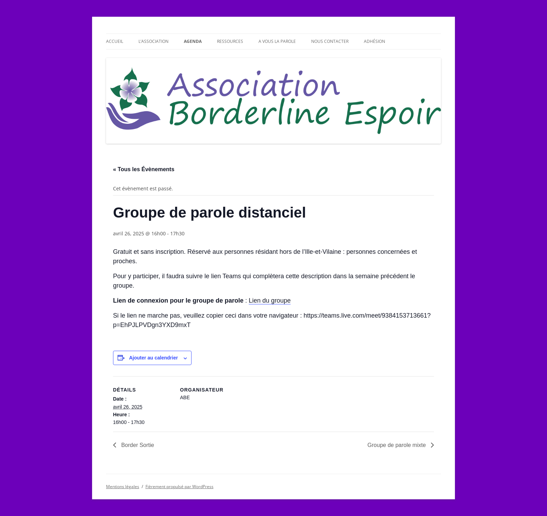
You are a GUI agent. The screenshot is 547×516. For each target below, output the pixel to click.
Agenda (193, 41)
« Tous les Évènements (143, 169)
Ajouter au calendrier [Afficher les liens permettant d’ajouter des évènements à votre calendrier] (153, 358)
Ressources (230, 41)
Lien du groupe (270, 300)
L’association (153, 41)
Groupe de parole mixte (397, 445)
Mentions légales (122, 487)
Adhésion (374, 41)
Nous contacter (330, 41)
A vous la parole (277, 41)
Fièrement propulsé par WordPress (179, 487)
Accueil (114, 41)
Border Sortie (137, 445)
